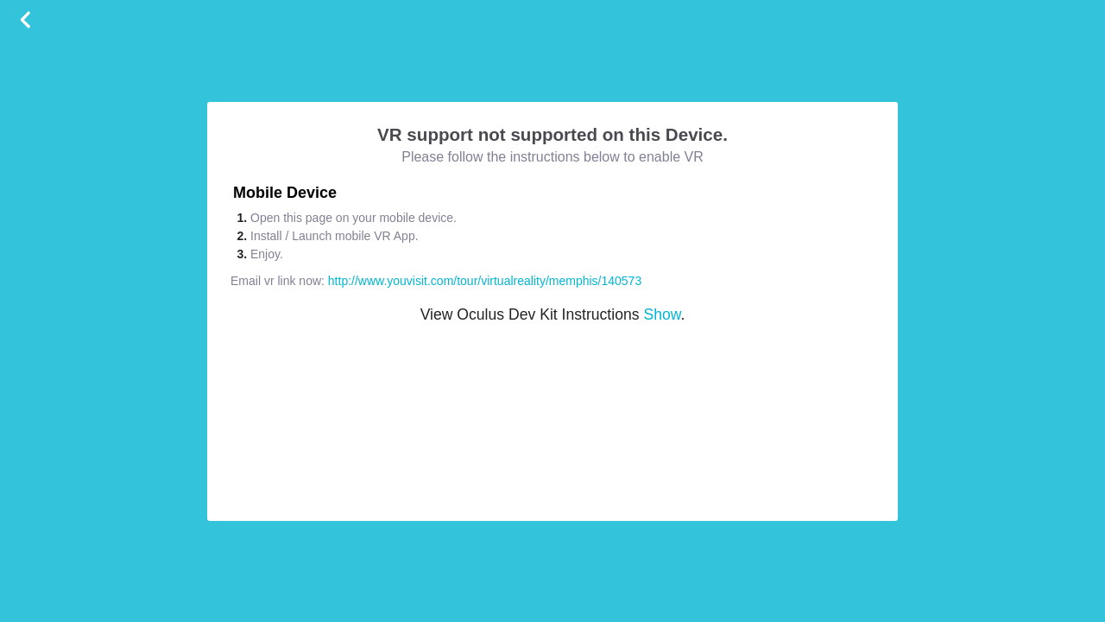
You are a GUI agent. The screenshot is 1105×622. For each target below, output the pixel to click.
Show (661, 314)
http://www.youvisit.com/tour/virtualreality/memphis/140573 (484, 281)
